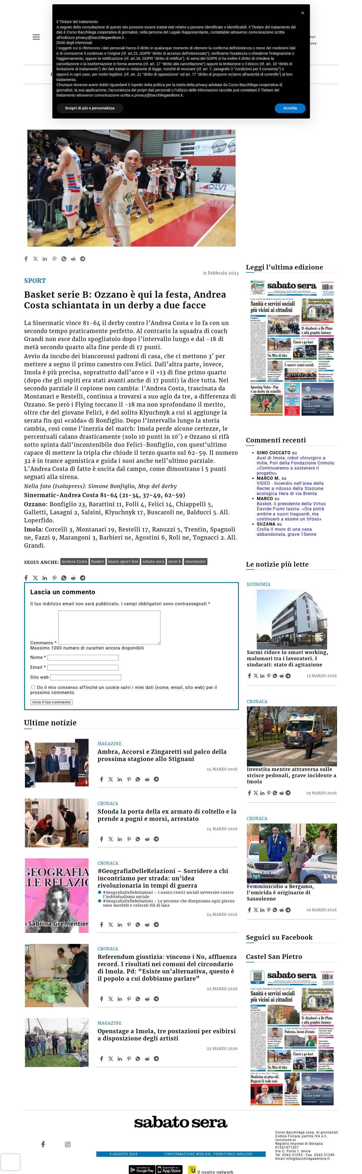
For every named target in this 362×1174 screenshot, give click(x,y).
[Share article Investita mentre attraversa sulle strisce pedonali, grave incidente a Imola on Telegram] (289, 793)
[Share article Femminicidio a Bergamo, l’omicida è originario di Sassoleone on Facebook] (250, 910)
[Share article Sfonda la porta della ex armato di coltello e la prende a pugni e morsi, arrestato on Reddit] (148, 839)
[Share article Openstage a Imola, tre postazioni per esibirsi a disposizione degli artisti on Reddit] (148, 1058)
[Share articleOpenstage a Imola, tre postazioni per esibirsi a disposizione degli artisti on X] (111, 1058)
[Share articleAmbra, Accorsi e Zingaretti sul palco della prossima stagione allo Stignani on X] (111, 779)
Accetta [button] (290, 108)
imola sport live (123, 561)
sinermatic (195, 561)
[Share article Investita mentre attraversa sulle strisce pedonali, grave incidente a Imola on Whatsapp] (276, 793)
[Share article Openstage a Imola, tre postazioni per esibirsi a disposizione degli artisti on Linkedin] (120, 1058)
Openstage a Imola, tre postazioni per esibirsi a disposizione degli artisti (167, 1035)
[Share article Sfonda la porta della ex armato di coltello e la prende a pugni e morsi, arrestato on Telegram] (157, 839)
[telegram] (82, 258)
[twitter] (35, 258)
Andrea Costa (74, 561)
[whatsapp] (64, 258)
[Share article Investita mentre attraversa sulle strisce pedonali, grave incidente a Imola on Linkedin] (263, 793)
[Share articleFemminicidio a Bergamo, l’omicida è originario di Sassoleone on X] (256, 910)
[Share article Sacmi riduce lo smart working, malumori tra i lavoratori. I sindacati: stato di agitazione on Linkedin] (263, 675)
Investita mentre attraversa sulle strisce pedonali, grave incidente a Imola (292, 775)
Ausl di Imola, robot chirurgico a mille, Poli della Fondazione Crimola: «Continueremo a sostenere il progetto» (296, 465)
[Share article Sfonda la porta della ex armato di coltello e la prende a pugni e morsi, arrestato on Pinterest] (129, 839)
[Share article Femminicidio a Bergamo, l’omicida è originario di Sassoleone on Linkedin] (263, 910)
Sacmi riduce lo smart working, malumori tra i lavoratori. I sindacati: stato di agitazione (287, 658)
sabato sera (153, 561)
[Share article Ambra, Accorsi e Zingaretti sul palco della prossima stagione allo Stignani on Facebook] (102, 779)
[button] (303, 13)
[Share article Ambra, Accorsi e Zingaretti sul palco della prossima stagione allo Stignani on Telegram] (157, 779)
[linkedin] (45, 258)
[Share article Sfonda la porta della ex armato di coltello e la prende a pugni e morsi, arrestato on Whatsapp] (139, 839)
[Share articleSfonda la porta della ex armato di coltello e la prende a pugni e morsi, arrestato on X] (111, 839)
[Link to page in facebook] (43, 1144)
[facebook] (26, 258)
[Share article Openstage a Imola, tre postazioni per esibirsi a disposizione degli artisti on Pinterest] (129, 1058)
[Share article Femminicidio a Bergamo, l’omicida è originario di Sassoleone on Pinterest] (269, 910)
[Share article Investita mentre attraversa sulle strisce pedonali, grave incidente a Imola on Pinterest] (269, 793)
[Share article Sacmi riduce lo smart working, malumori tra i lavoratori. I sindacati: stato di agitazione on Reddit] (282, 675)
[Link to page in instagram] (68, 1144)
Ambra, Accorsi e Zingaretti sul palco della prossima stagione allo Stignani (162, 755)
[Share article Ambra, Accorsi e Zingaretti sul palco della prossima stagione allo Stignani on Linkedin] (120, 779)
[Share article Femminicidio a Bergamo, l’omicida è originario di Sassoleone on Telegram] (289, 910)
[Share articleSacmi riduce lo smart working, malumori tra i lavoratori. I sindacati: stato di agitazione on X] (256, 675)
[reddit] (73, 258)
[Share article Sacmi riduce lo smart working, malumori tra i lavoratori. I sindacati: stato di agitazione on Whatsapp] (276, 675)
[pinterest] (54, 258)
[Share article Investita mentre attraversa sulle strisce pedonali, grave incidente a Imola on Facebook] (250, 793)
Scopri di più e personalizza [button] (90, 108)
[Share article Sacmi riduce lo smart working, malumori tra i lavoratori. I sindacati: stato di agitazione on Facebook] (250, 675)
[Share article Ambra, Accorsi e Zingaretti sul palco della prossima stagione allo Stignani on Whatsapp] (139, 779)
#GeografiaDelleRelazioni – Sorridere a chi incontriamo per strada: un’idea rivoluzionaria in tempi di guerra (163, 878)
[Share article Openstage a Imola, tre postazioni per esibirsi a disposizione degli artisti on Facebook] (102, 1058)
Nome (38, 657)
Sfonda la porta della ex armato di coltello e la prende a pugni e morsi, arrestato (167, 815)
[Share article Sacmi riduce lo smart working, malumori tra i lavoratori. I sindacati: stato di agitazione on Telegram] (289, 675)
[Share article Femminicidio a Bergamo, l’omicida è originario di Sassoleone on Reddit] (282, 910)
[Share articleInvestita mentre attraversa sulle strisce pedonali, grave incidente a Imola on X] (256, 793)
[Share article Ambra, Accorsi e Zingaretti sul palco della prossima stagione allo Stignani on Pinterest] (129, 779)
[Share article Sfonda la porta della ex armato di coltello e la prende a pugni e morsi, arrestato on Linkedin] (120, 839)
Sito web (39, 677)
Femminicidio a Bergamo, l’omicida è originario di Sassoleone (280, 893)
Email (38, 667)
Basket (97, 561)
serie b (174, 561)
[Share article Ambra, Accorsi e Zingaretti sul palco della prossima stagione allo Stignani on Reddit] (148, 779)
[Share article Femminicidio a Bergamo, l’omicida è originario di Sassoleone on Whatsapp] (276, 910)
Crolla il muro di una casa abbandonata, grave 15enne (286, 532)
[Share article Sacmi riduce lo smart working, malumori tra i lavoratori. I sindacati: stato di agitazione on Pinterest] (269, 675)
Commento (43, 642)
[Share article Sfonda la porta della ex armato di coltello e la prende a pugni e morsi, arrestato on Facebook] (102, 839)
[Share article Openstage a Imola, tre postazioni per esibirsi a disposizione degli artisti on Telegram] (157, 1058)
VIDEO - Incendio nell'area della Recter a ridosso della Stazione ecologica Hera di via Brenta (290, 488)
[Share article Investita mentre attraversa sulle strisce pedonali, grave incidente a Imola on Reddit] (282, 793)
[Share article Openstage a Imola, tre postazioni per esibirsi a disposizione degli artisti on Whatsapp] (139, 1058)
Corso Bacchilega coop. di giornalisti (306, 1132)
